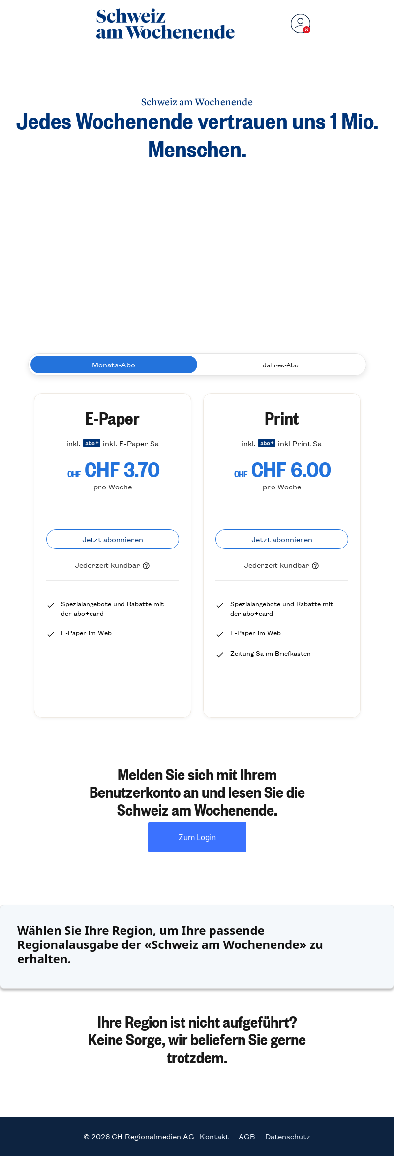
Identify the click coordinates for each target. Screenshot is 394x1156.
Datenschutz (287, 1136)
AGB (247, 1136)
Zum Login (197, 837)
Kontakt (214, 1136)
